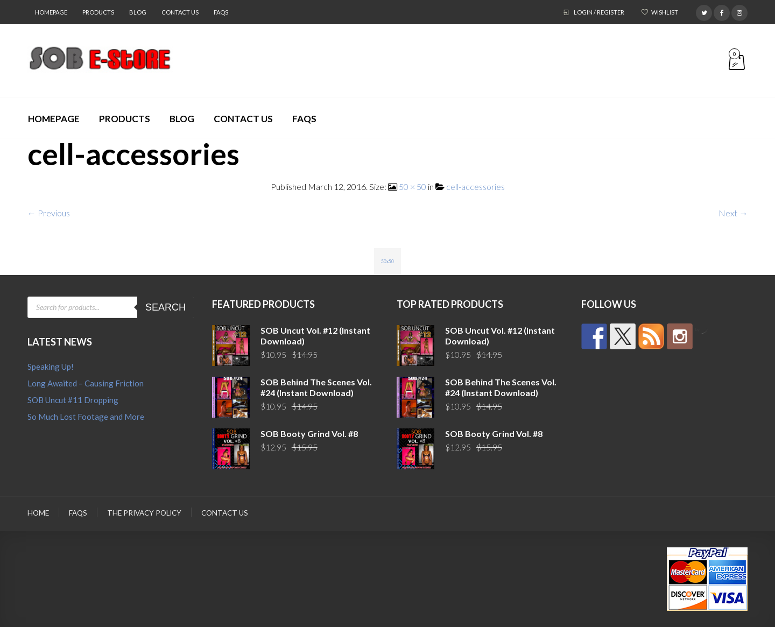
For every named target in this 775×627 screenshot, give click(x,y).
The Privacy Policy (144, 513)
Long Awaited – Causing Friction (85, 383)
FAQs (221, 12)
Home (38, 513)
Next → (733, 213)
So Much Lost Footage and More (85, 416)
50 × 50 (412, 186)
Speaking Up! (50, 366)
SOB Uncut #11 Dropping (72, 400)
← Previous (48, 213)
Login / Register (599, 12)
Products (98, 12)
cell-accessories (475, 186)
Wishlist (664, 12)
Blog (137, 12)
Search (165, 307)
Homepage (51, 12)
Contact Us (180, 12)
